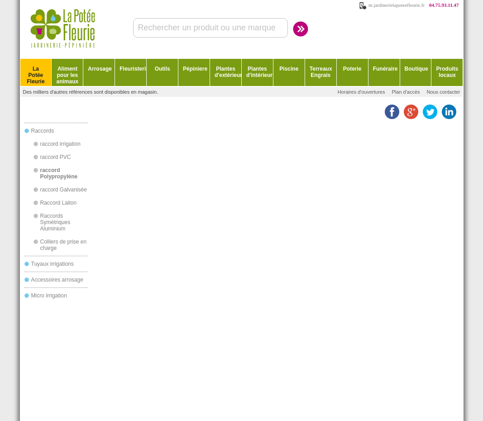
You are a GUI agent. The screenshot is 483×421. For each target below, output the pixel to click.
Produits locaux (447, 72)
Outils (162, 69)
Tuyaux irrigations (52, 264)
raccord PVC (55, 157)
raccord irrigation (60, 144)
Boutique (416, 69)
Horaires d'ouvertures (361, 92)
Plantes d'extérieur (228, 72)
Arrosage (100, 69)
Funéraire (385, 69)
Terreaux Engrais (321, 72)
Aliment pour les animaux (68, 75)
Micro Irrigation (49, 295)
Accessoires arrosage (57, 280)
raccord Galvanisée (63, 190)
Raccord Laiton (58, 203)
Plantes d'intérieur (259, 72)
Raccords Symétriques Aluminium (55, 222)
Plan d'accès (406, 92)
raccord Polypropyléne (59, 173)
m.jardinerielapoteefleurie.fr (396, 5)
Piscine (288, 69)
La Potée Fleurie (35, 75)
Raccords (42, 131)
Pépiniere (195, 69)
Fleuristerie (133, 69)
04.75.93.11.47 (444, 5)
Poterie (352, 69)
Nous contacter (443, 92)
